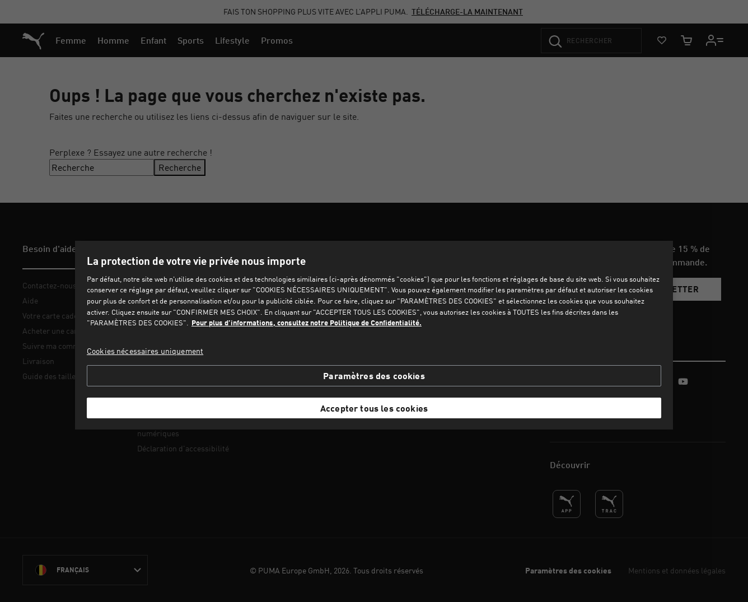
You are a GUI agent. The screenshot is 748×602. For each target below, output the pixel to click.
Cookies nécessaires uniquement (145, 351)
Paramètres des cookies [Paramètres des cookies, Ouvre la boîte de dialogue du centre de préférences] (374, 375)
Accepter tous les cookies (374, 408)
